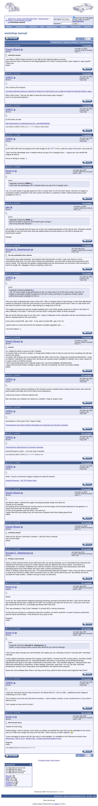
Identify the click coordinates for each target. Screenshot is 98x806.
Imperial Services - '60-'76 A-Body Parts (21, 480)
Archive (89, 796)
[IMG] (7, 779)
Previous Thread (44, 760)
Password (57, 23)
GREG (9, 77)
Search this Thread (70, 42)
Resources (33, 26)
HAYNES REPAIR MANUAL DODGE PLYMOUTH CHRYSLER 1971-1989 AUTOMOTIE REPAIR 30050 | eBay (49, 91)
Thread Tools (55, 42)
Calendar (64, 26)
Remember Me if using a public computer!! (82, 19)
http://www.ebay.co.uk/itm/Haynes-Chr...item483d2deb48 (28, 123)
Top (94, 796)
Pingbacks (9, 783)
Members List (51, 26)
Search (87, 26)
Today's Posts (75, 26)
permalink (87, 45)
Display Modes (85, 42)
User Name (57, 19)
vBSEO (56, 804)
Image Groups (21, 26)
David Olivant (13, 49)
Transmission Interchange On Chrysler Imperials (24, 447)
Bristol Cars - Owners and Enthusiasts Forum (22, 18)
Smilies (8, 777)
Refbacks (9, 785)
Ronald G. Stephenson (18, 249)
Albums (9, 26)
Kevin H (10, 170)
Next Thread (55, 760)
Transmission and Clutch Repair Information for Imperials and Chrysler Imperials (37, 425)
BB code (8, 776)
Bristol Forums (43, 18)
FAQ (42, 26)
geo (8, 207)
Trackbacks (9, 782)
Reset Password (78, 21)
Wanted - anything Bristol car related (20, 20)
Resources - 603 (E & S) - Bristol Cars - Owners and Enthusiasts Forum (33, 738)
